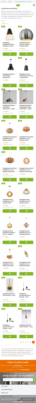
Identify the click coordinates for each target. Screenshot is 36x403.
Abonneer (34, 379)
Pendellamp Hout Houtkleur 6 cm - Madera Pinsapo (25, 264)
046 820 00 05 (18, 365)
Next (33, 342)
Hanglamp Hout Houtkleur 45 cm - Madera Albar (8, 201)
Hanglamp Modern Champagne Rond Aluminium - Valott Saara (25, 108)
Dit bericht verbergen (27, 399)
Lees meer (3, 20)
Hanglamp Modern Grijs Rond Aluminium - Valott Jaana (9, 108)
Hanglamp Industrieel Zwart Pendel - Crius (8, 326)
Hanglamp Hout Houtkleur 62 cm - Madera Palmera (25, 232)
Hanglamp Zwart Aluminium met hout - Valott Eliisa (26, 75)
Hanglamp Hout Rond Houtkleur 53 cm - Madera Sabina (10, 138)
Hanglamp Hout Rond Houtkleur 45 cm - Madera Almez (26, 138)
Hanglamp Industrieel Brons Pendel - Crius (25, 295)
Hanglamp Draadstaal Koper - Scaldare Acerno (9, 44)
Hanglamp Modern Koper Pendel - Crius (26, 326)
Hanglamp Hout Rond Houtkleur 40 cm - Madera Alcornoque (26, 169)
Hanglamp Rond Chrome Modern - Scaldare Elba (25, 44)
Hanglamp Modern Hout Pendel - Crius (9, 294)
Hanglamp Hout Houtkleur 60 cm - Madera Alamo (25, 201)
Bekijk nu (10, 54)
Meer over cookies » (18, 401)
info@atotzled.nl (25, 369)
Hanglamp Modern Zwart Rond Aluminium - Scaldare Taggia (9, 76)
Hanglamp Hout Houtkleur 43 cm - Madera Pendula (8, 264)
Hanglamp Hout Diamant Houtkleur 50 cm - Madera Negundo (9, 233)
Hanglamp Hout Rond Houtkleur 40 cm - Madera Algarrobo (10, 169)
